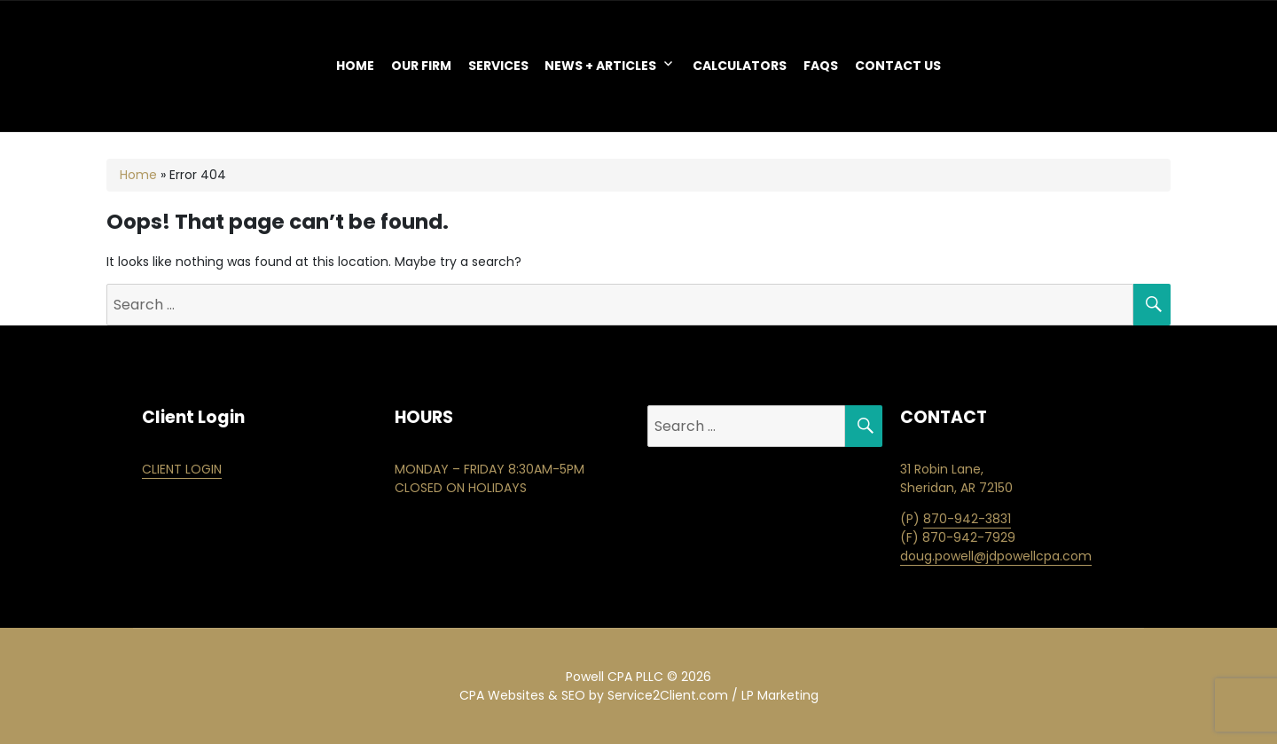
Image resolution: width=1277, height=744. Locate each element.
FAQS (820, 65)
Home (355, 65)
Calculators (740, 65)
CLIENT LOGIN (182, 469)
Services (498, 65)
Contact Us (898, 65)
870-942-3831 (967, 519)
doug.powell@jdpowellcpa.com (996, 556)
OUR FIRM (421, 65)
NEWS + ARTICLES (600, 65)
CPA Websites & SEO (522, 695)
